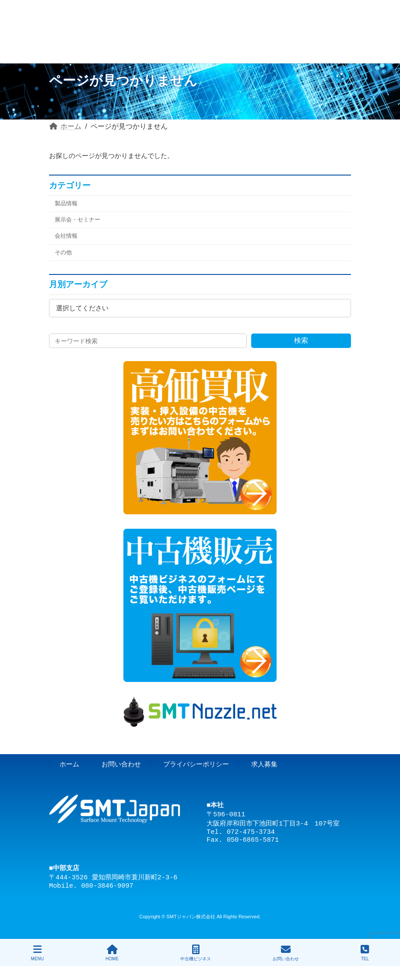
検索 (301, 340)
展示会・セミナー (77, 219)
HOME (112, 953)
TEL (365, 953)
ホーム (69, 764)
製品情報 (66, 203)
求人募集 (264, 764)
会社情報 (66, 235)
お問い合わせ (121, 764)
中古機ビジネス (195, 953)
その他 (63, 252)
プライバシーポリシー (196, 764)
